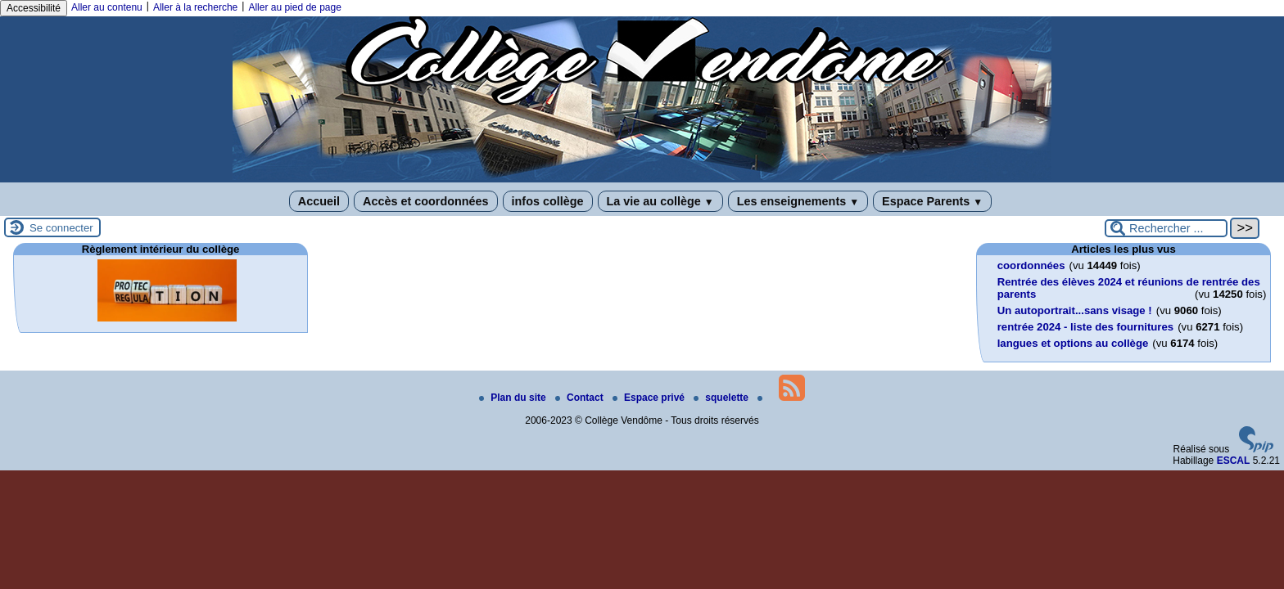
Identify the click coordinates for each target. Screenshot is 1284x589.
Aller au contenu (106, 7)
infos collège (548, 201)
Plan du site (514, 397)
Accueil (319, 201)
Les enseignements (798, 201)
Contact (580, 397)
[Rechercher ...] (1166, 228)
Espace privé (650, 397)
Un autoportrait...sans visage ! (1074, 310)
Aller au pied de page (294, 7)
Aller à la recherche (195, 7)
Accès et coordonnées (426, 201)
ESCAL (1233, 460)
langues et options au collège (1073, 343)
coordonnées (1031, 265)
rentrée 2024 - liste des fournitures (1085, 327)
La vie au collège (660, 201)
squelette (722, 397)
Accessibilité (34, 8)
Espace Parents (932, 201)
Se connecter (61, 228)
